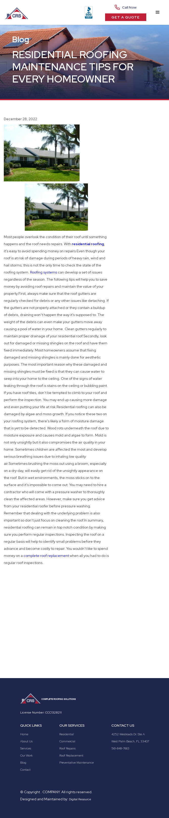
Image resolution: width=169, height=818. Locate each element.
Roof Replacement (71, 755)
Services (25, 748)
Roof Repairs (67, 748)
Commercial (67, 741)
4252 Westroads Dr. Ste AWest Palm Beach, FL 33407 (130, 737)
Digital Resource (80, 799)
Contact (25, 770)
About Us (26, 741)
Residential (66, 734)
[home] (17, 12)
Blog (23, 763)
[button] (157, 12)
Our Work (26, 755)
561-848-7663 (120, 748)
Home (24, 734)
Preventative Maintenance (76, 763)
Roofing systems (43, 272)
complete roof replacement (46, 555)
